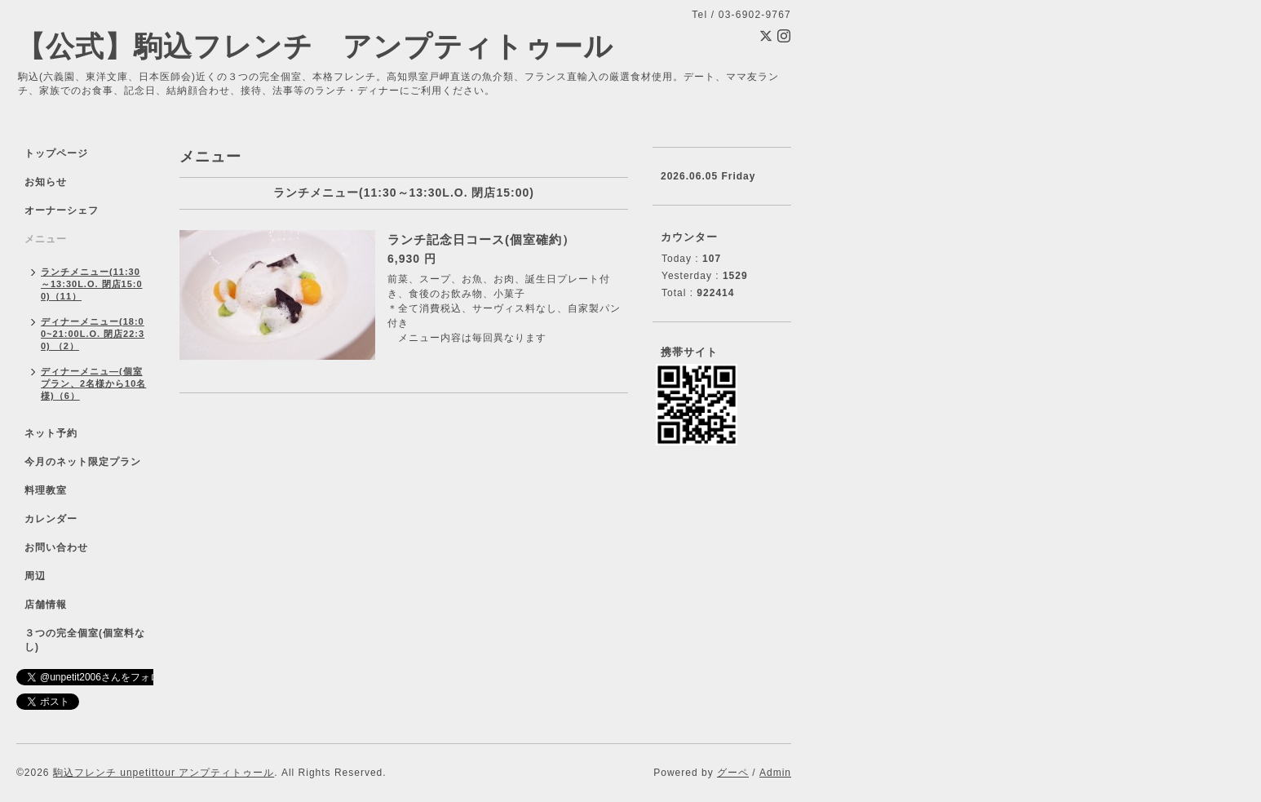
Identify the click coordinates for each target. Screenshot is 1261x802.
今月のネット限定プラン (82, 461)
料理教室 (45, 490)
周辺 (35, 576)
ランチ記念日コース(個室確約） (481, 239)
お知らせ (45, 182)
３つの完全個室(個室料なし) (84, 640)
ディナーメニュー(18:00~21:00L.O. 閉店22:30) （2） (92, 334)
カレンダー (50, 519)
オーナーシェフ (61, 210)
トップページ (56, 153)
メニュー (45, 239)
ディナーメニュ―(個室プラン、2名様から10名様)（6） (93, 383)
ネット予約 (50, 433)
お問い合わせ (56, 547)
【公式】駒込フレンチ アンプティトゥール (314, 46)
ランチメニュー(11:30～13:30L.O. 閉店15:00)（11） (92, 284)
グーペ (733, 772)
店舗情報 (45, 604)
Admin (775, 772)
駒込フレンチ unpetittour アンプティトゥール (163, 772)
